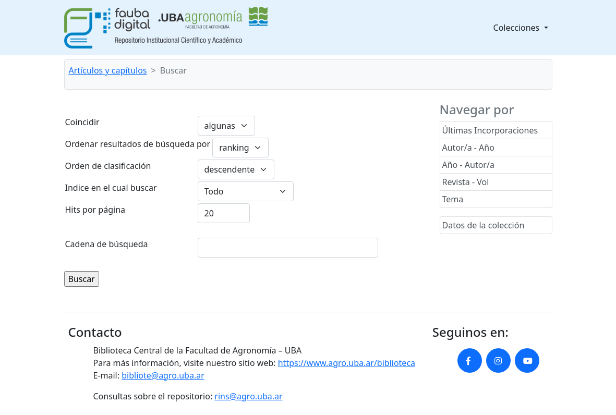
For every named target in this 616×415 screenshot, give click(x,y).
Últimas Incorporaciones (490, 130)
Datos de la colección (483, 225)
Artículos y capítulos (108, 70)
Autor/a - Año (468, 147)
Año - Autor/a (468, 164)
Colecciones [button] (517, 27)
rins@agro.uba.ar (248, 396)
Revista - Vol (465, 182)
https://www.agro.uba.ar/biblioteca (346, 363)
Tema (453, 199)
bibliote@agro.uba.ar (163, 375)
